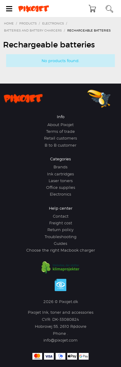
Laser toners (61, 180)
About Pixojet (60, 124)
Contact (60, 216)
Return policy (60, 229)
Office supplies (60, 187)
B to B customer (60, 145)
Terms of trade (60, 131)
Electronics (60, 194)
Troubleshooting (60, 236)
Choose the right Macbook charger (60, 250)
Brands (60, 166)
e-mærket (60, 285)
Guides (60, 243)
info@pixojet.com (60, 340)
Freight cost (60, 222)
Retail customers (60, 138)
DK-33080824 (65, 319)
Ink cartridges (60, 173)
